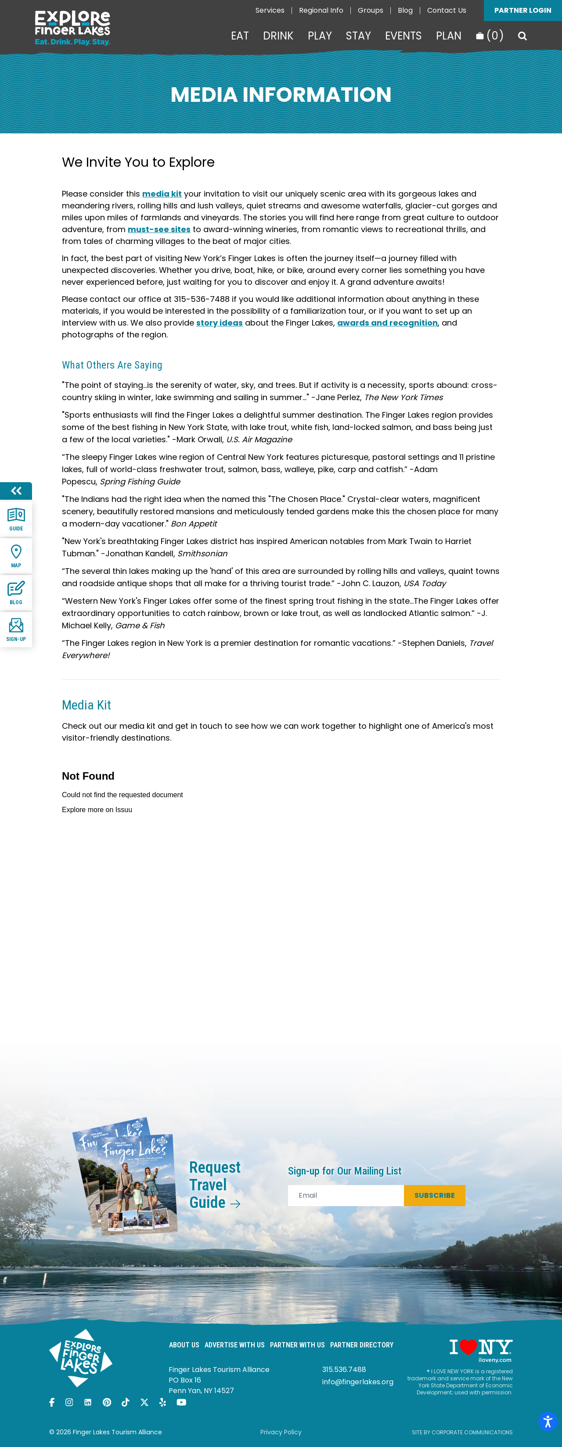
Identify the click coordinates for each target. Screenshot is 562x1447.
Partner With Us (297, 1345)
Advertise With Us (235, 1345)
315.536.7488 (344, 1370)
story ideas (219, 322)
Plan (448, 36)
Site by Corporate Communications (462, 1432)
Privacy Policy (281, 1432)
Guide (16, 519)
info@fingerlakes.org (357, 1382)
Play (320, 36)
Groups (370, 10)
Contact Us (446, 10)
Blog (405, 10)
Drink (278, 36)
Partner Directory (361, 1345)
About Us (184, 1345)
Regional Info (321, 10)
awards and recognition (387, 322)
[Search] (522, 36)
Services (270, 10)
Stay (358, 36)
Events (403, 36)
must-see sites (159, 229)
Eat (240, 36)
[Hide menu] (16, 490)
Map (16, 556)
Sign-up (16, 629)
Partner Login (522, 10)
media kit (162, 193)
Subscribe (434, 1195)
